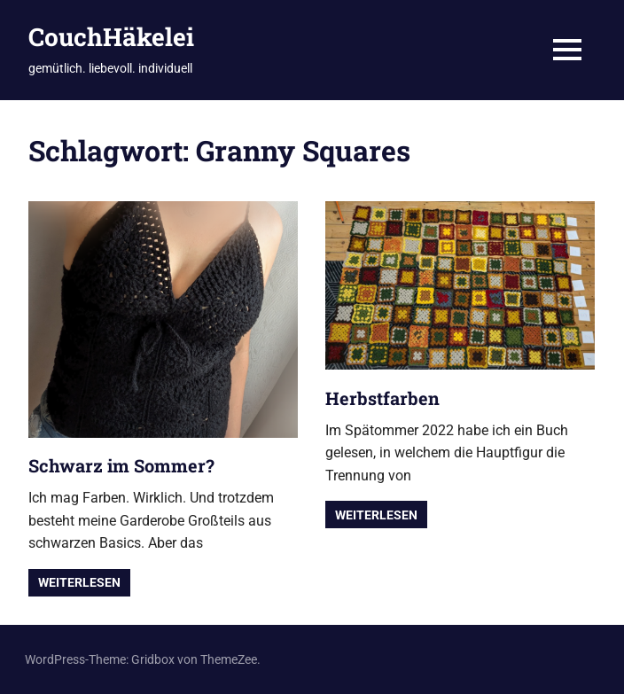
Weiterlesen (79, 582)
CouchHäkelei (111, 36)
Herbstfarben (382, 397)
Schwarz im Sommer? (121, 465)
